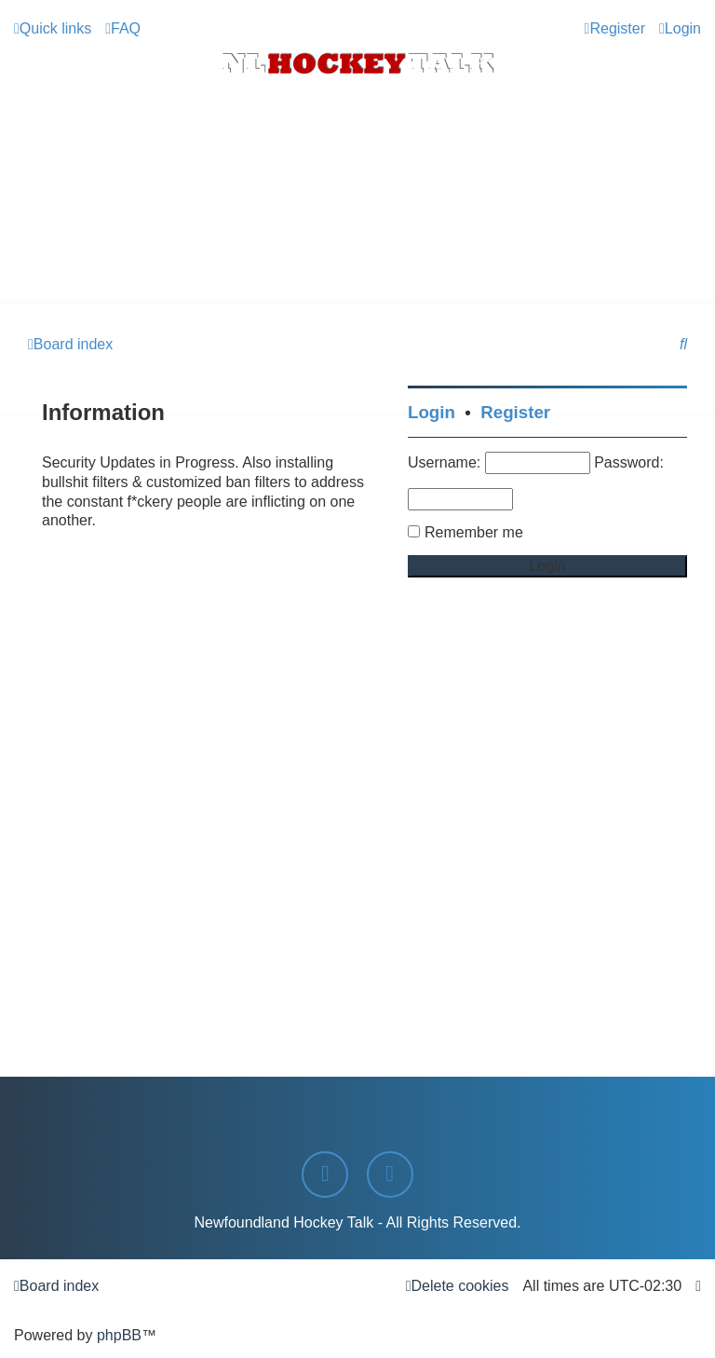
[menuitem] (123, 28)
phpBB (119, 1335)
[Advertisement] (357, 252)
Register (515, 412)
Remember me (474, 532)
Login (431, 412)
